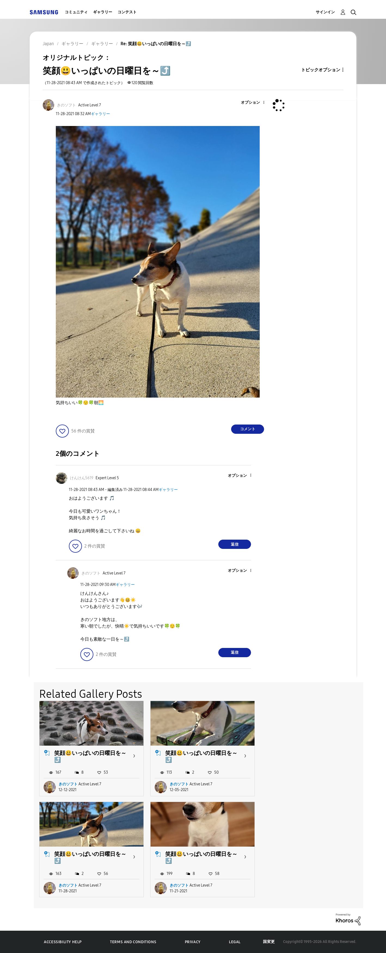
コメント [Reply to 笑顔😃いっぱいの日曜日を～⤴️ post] (247, 429)
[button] (254, 102)
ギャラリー (102, 12)
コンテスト (127, 12)
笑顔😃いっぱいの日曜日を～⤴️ (90, 756)
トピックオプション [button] (320, 69)
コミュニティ (76, 12)
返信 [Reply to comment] (234, 544)
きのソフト (68, 784)
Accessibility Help (63, 942)
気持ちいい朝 (80, 402)
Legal (235, 942)
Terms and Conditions (133, 942)
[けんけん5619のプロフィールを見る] (81, 478)
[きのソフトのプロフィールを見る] (66, 105)
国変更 (269, 941)
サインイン (325, 12)
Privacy (193, 942)
